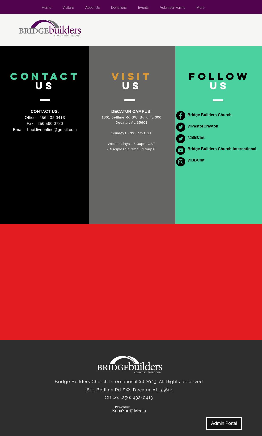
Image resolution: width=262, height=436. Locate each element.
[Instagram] (180, 161)
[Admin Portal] (224, 423)
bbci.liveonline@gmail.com (52, 129)
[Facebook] (180, 115)
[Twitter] (180, 127)
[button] (93, 7)
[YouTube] (180, 150)
